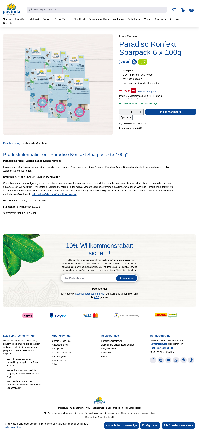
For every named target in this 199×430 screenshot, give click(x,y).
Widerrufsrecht (76, 408)
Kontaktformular (158, 344)
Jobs (54, 364)
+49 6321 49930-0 (161, 348)
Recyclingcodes (108, 348)
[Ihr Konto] (182, 9)
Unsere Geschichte (61, 341)
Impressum (63, 408)
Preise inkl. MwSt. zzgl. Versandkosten (134, 99)
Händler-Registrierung (111, 341)
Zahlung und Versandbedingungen (117, 345)
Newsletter (106, 352)
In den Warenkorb (170, 111)
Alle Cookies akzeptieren (178, 425)
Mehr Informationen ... (15, 427)
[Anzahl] (131, 112)
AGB (96, 297)
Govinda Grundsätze (62, 352)
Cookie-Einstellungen (131, 408)
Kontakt (104, 356)
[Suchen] (30, 9)
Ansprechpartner (60, 345)
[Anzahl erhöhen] (140, 112)
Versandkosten (91, 413)
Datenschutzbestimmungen (90, 293)
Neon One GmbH (106, 417)
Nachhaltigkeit (59, 356)
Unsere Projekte (60, 360)
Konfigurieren (150, 425)
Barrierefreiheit (113, 408)
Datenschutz (98, 408)
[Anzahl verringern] (122, 112)
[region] (58, 84)
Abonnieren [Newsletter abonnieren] (127, 278)
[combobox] (97, 10)
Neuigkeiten (58, 348)
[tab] (11, 143)
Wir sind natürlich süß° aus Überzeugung (54, 194)
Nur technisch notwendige (121, 425)
